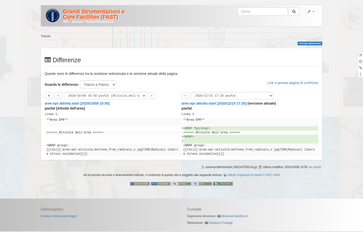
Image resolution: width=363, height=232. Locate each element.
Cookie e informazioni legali (59, 217)
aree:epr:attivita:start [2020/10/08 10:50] (77, 104)
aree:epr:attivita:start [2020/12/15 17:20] (214, 104)
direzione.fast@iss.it (235, 217)
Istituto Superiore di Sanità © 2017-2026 (253, 175)
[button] (310, 11)
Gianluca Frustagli (221, 223)
